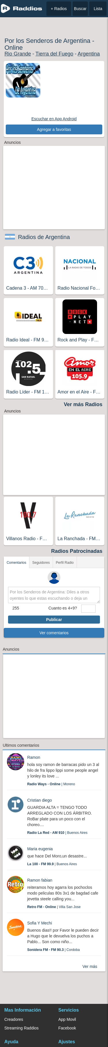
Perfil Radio (65, 563)
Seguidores (41, 563)
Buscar (80, 8)
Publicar (54, 619)
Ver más (89, 966)
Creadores (13, 1019)
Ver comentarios (54, 633)
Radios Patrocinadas (77, 551)
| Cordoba (53, 950)
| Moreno (51, 784)
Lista (98, 8)
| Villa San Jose (54, 907)
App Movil (67, 1019)
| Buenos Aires (57, 833)
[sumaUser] (88, 609)
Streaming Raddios (21, 1028)
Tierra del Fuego (54, 54)
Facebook (67, 1028)
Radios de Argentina (44, 237)
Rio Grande (17, 54)
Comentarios (16, 563)
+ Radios (59, 8)
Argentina (89, 54)
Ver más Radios (83, 404)
